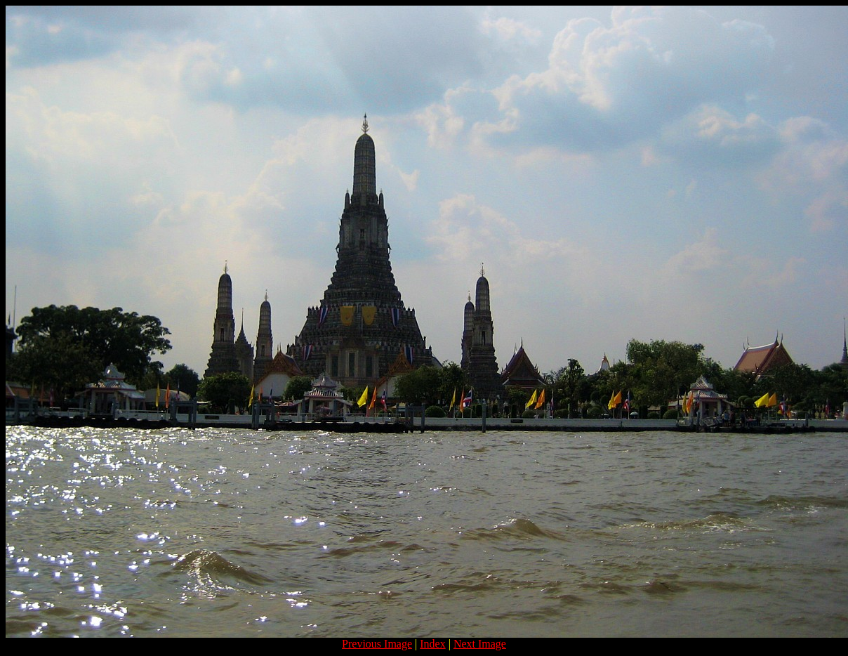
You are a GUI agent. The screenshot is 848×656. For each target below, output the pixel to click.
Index (432, 644)
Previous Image (377, 644)
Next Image (479, 644)
